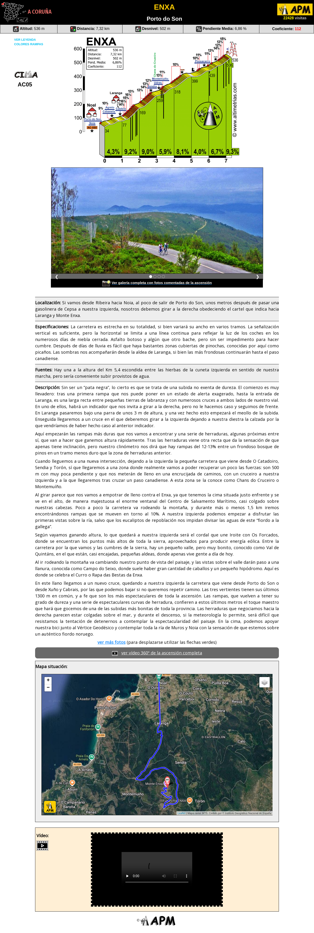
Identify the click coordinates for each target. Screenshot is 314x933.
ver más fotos (112, 642)
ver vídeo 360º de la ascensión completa (161, 653)
